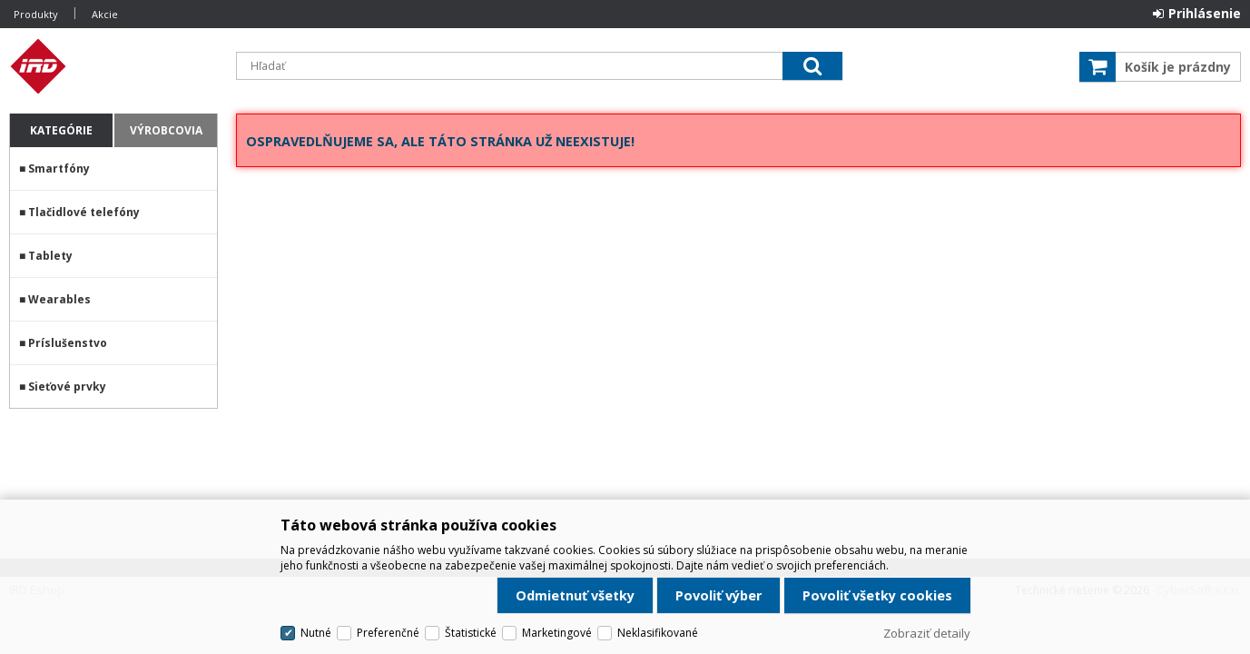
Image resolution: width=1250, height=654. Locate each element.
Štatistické (471, 632)
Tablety (50, 255)
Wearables (59, 299)
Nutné (315, 632)
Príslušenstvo (67, 343)
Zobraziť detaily (926, 633)
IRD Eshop (113, 66)
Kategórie (61, 130)
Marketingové (557, 632)
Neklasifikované (657, 632)
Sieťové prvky (67, 386)
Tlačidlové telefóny (84, 212)
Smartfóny (59, 168)
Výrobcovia (166, 130)
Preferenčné (388, 632)
